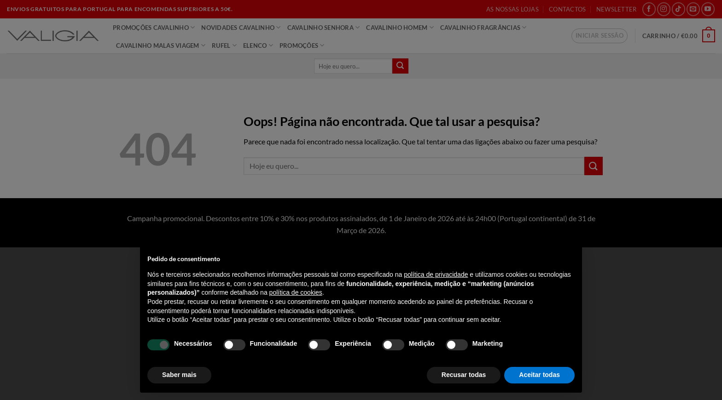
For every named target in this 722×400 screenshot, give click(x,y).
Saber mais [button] (179, 374)
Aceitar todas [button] (539, 374)
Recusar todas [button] (464, 374)
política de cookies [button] (295, 292)
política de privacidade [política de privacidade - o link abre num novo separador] (436, 274)
